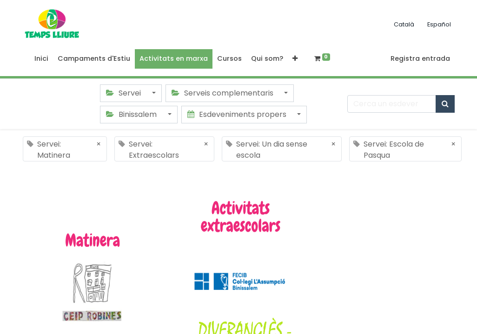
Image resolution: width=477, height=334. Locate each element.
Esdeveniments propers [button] (237, 114)
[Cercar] (445, 104)
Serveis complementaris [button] (223, 93)
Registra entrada (420, 58)
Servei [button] (124, 93)
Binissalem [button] (132, 114)
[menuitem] (41, 59)
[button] (295, 59)
